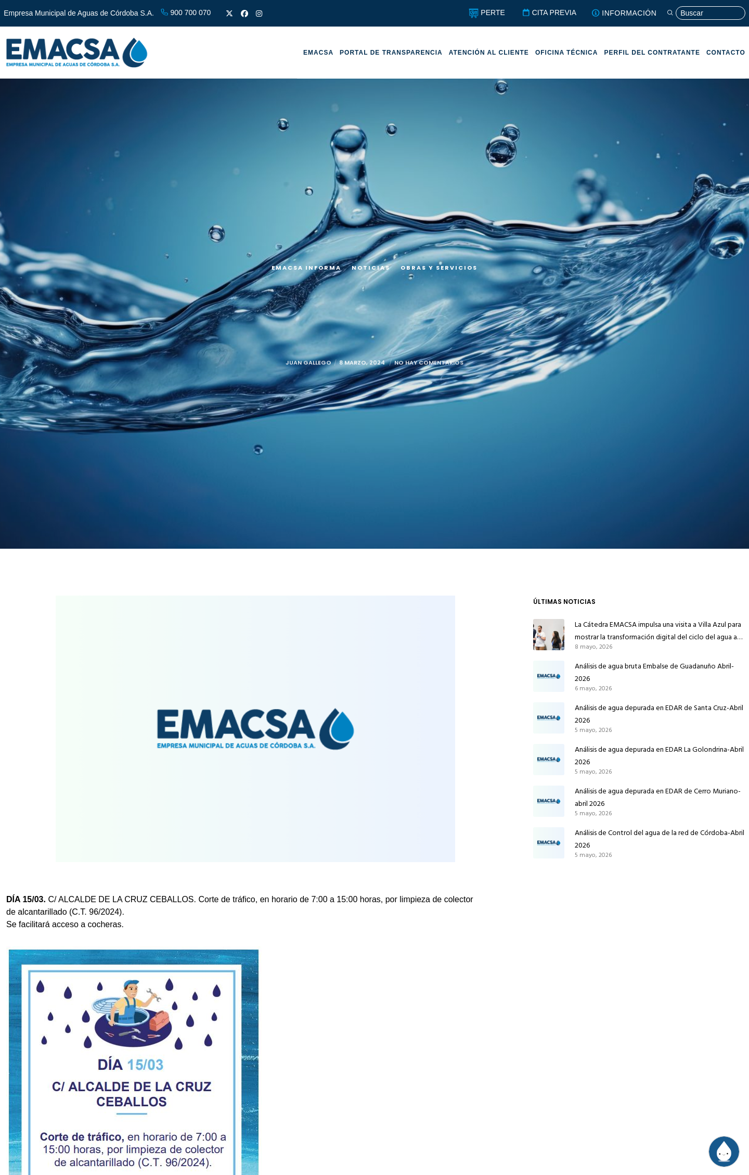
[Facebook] (244, 13)
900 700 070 (185, 12)
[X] (229, 13)
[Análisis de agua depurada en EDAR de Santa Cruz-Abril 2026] (548, 718)
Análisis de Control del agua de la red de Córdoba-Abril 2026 (659, 839)
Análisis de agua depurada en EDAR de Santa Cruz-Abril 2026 (659, 714)
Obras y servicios (439, 267)
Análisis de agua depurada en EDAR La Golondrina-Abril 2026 (659, 755)
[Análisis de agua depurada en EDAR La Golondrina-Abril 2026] (548, 759)
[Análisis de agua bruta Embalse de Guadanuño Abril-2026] (548, 676)
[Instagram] (259, 13)
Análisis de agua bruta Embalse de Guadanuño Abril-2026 (654, 672)
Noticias (371, 267)
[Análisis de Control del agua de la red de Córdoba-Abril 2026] (548, 843)
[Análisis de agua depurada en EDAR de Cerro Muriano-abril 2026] (548, 801)
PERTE (487, 12)
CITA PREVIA (549, 12)
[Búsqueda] (705, 13)
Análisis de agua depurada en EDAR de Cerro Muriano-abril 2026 (658, 797)
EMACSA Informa (306, 267)
